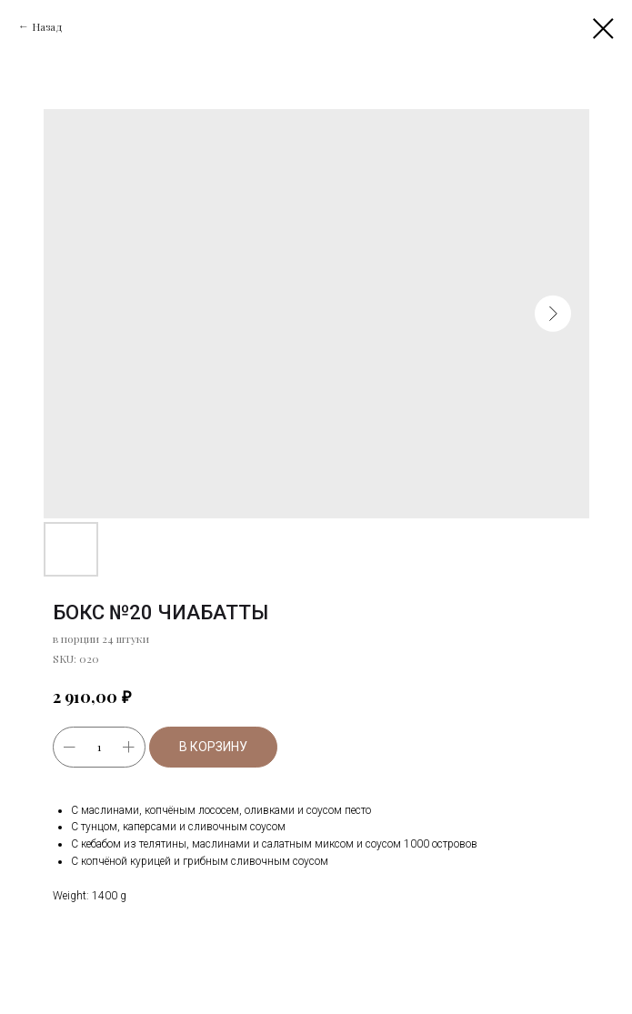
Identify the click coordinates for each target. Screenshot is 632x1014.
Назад (47, 26)
